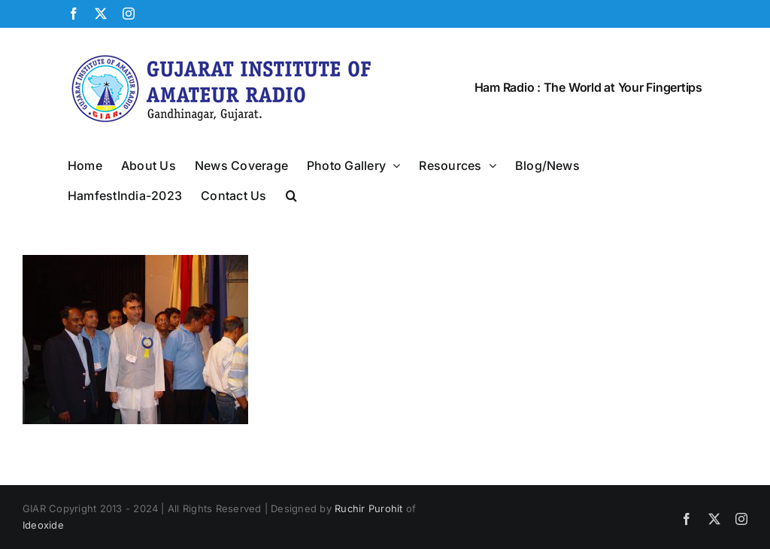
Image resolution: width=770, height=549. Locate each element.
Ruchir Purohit (368, 508)
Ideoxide (43, 525)
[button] (291, 194)
